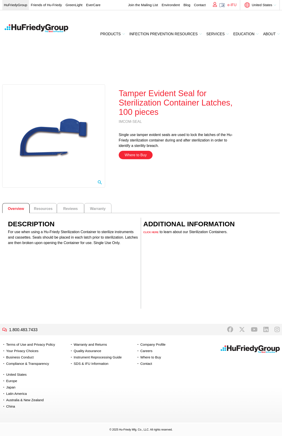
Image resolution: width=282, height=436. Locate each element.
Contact (200, 5)
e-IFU (232, 5)
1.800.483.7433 (23, 330)
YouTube (254, 330)
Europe (11, 381)
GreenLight (73, 5)
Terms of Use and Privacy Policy (30, 344)
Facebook (230, 330)
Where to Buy (136, 155)
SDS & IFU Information (91, 363)
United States (262, 5)
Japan (10, 387)
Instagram (277, 330)
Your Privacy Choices (22, 351)
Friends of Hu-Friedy (46, 5)
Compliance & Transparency (27, 363)
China (10, 406)
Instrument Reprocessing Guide (98, 357)
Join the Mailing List (143, 5)
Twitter (242, 330)
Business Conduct (20, 357)
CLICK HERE (151, 232)
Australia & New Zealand (25, 400)
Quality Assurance (87, 351)
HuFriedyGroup (15, 5)
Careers (146, 351)
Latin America (16, 394)
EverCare (93, 5)
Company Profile (153, 344)
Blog (187, 5)
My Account (213, 5)
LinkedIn (266, 330)
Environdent (171, 5)
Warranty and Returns (90, 344)
